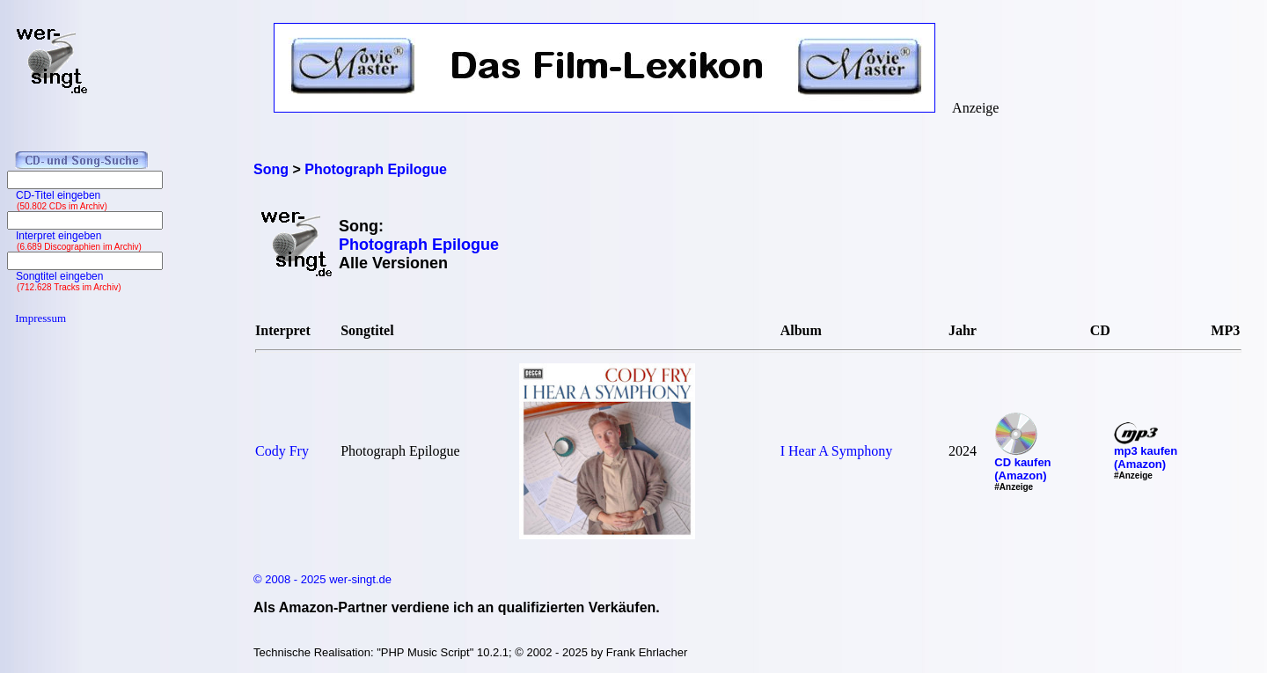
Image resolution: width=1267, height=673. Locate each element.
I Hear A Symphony (836, 450)
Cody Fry (282, 450)
